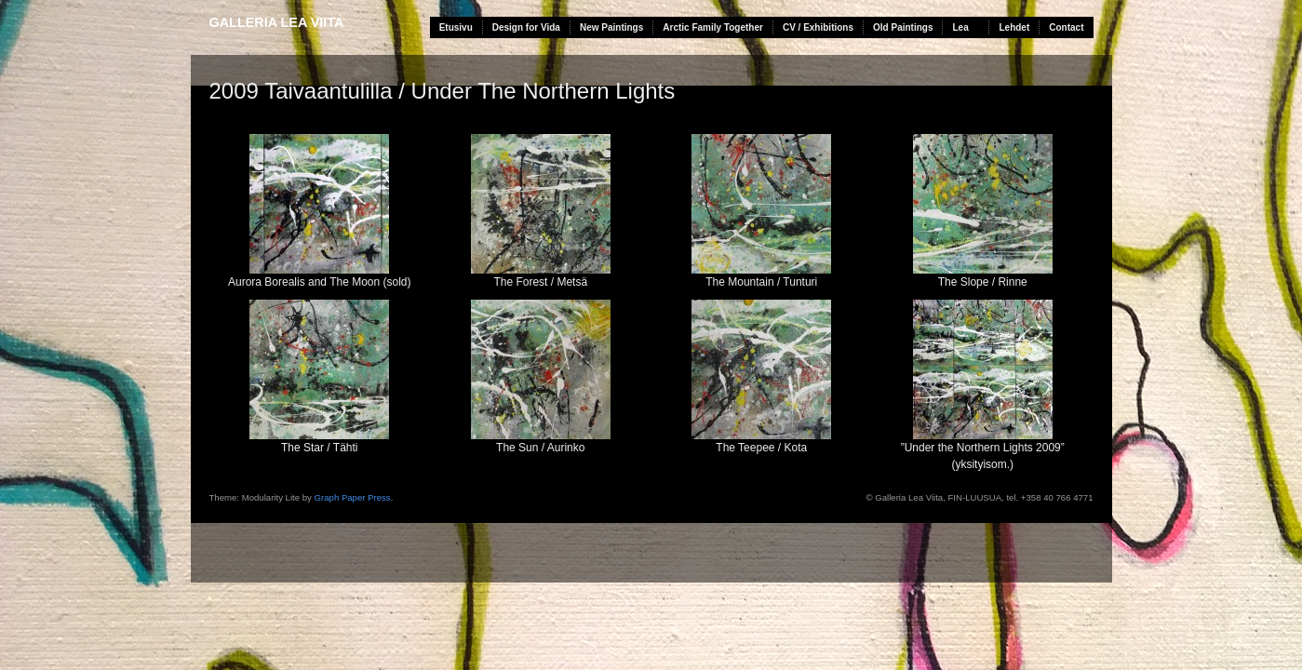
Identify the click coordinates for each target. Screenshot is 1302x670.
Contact (1066, 27)
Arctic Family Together (713, 27)
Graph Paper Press (353, 497)
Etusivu (456, 27)
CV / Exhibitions (818, 27)
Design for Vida (526, 27)
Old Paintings (903, 27)
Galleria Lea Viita (276, 22)
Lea (960, 27)
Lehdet (1014, 27)
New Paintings (611, 27)
